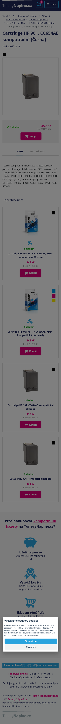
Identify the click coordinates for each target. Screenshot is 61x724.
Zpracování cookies (32, 635)
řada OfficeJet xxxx (15, 19)
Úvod (5, 16)
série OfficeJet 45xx (15, 23)
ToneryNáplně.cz (17, 699)
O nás (33, 673)
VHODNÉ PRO (37, 151)
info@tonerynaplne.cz (46, 695)
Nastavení (31, 647)
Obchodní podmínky (21, 677)
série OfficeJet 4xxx (38, 19)
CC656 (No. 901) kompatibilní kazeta (30, 478)
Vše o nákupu (44, 677)
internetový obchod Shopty (27, 702)
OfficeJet (46, 16)
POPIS (19, 151)
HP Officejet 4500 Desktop (41, 23)
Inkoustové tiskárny (28, 16)
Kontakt (45, 673)
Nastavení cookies (21, 706)
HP (13, 16)
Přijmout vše (31, 641)
